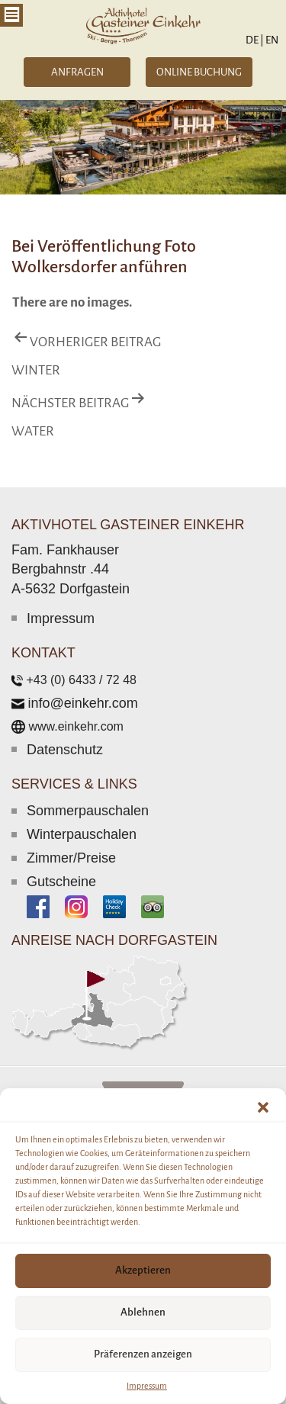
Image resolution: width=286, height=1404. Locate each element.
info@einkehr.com (82, 703)
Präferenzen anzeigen (143, 1354)
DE (255, 40)
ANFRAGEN (77, 72)
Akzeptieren (143, 1270)
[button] (263, 1107)
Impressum (147, 1385)
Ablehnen (143, 1312)
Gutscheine (61, 881)
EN (271, 40)
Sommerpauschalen (88, 810)
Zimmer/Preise (71, 858)
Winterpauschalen (82, 834)
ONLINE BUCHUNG (199, 72)
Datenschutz (65, 749)
